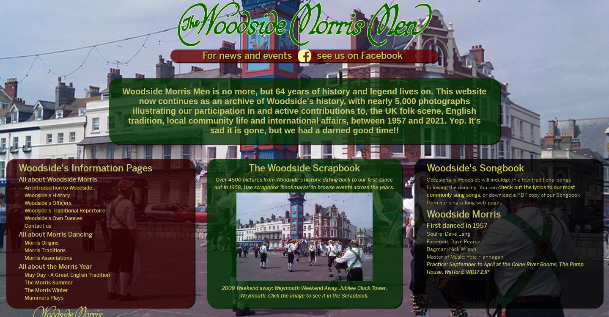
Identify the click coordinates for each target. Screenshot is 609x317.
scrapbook (266, 187)
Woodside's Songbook (475, 168)
